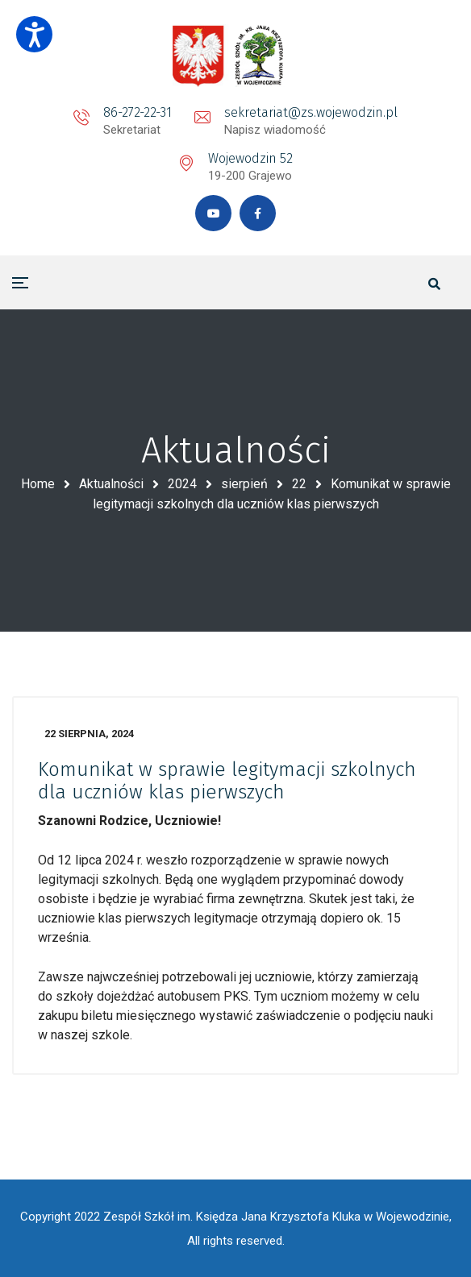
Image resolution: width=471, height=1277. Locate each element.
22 (299, 483)
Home (38, 483)
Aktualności (111, 483)
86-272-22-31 (137, 112)
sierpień (244, 483)
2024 (182, 483)
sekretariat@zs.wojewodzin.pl (311, 112)
